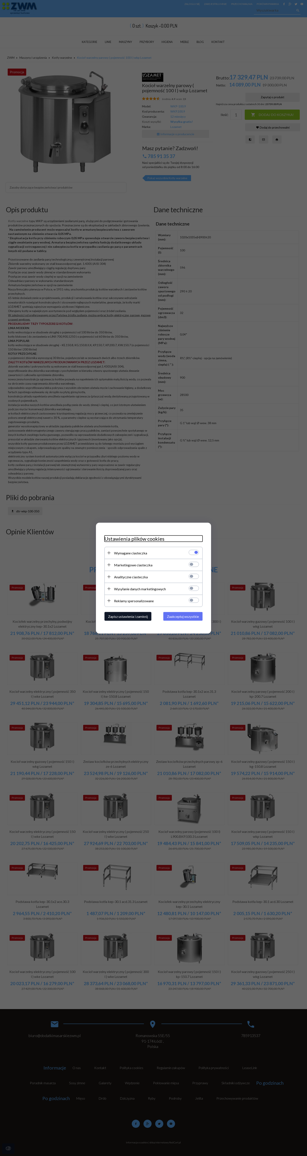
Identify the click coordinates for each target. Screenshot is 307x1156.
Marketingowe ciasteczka (133, 565)
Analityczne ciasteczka (131, 577)
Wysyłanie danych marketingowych (140, 589)
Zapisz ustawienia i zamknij (128, 616)
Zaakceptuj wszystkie (183, 616)
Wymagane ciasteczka (130, 553)
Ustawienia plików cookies (134, 538)
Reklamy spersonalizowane (134, 601)
